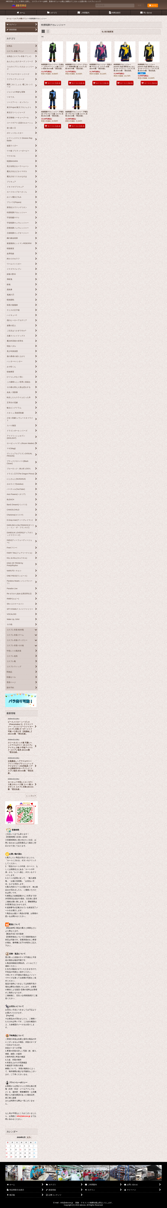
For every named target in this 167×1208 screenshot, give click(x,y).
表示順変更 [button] (107, 32)
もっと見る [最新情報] (31, 796)
